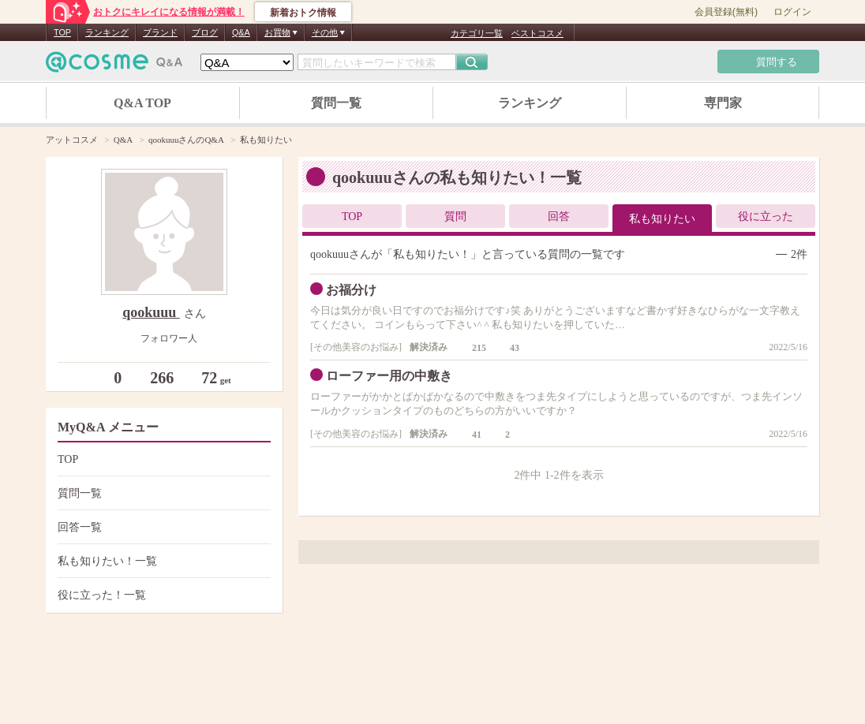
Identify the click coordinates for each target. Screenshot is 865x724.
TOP (62, 32)
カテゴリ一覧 (477, 33)
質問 (455, 216)
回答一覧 (162, 527)
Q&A (241, 32)
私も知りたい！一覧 (162, 561)
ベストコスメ (537, 33)
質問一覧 (336, 103)
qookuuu (151, 312)
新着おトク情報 (303, 12)
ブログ (205, 32)
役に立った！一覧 (162, 595)
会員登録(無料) (726, 11)
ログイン (792, 11)
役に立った (765, 216)
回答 (559, 216)
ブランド (160, 32)
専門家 (723, 103)
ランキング (107, 32)
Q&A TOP (142, 103)
